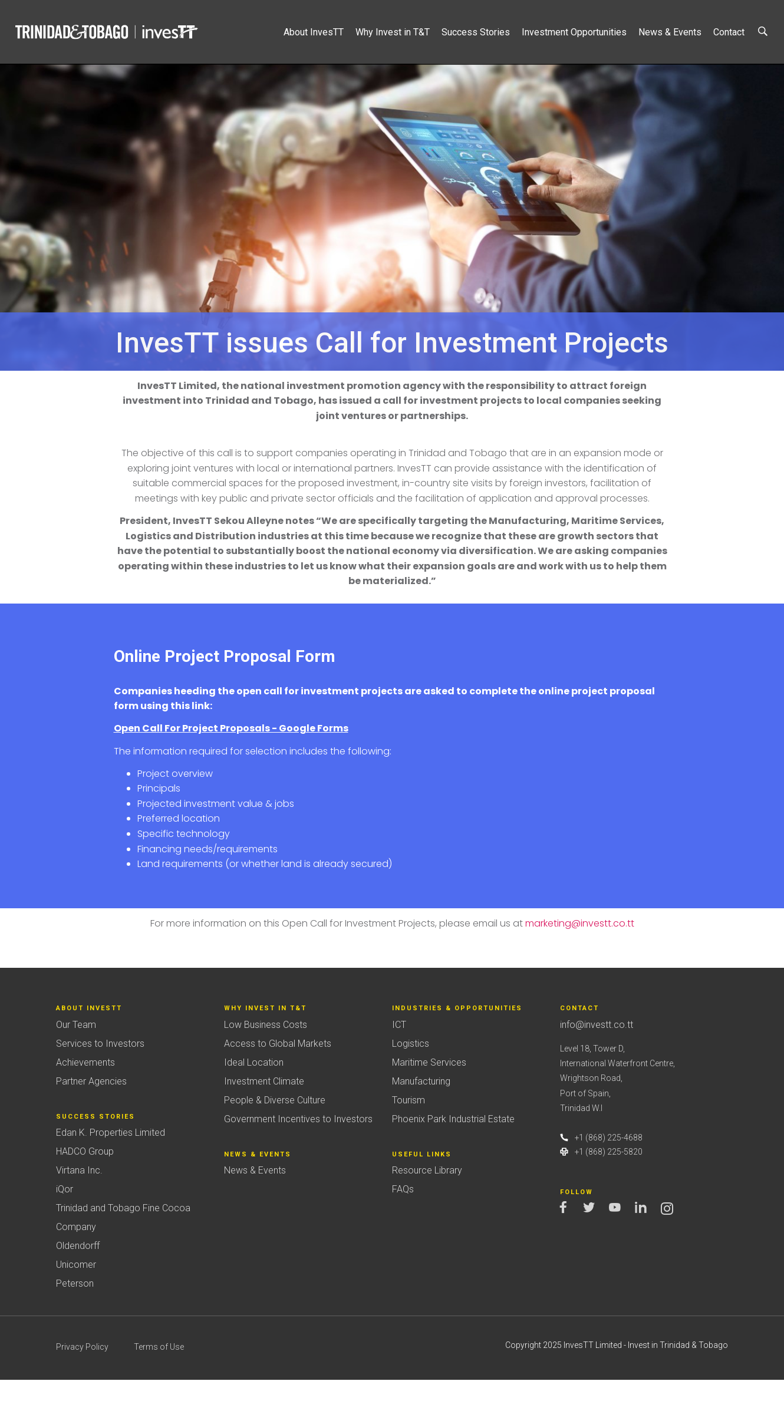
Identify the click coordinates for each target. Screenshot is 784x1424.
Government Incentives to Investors (298, 1163)
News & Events (255, 1214)
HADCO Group (85, 1195)
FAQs (403, 1233)
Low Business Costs (265, 1068)
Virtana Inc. (79, 1214)
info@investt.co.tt (596, 1068)
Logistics (410, 1087)
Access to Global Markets (277, 1087)
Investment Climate (264, 1125)
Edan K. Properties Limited (110, 1176)
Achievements (85, 1106)
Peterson (75, 1327)
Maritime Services (429, 1106)
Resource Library (427, 1214)
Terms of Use (159, 1391)
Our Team (76, 1068)
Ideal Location (254, 1106)
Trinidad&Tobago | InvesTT (108, 32)
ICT (399, 1068)
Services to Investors (100, 1087)
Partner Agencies (91, 1125)
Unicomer (76, 1308)
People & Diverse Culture (274, 1144)
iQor (64, 1233)
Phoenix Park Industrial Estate (453, 1163)
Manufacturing (421, 1125)
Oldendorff (78, 1290)
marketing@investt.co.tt (579, 967)
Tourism (408, 1144)
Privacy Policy (82, 1391)
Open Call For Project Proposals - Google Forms (231, 772)
